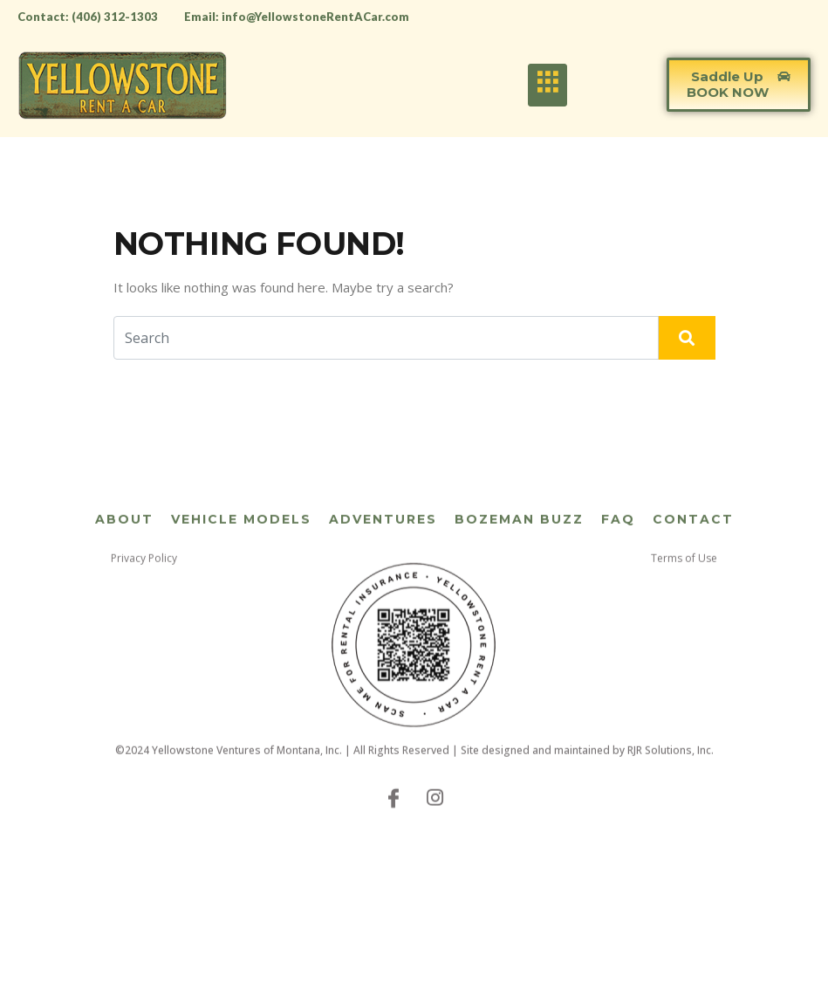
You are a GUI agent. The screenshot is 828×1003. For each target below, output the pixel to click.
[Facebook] (393, 813)
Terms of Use (684, 574)
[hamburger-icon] (547, 85)
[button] (739, 85)
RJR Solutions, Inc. (670, 766)
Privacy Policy (144, 574)
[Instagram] (435, 813)
